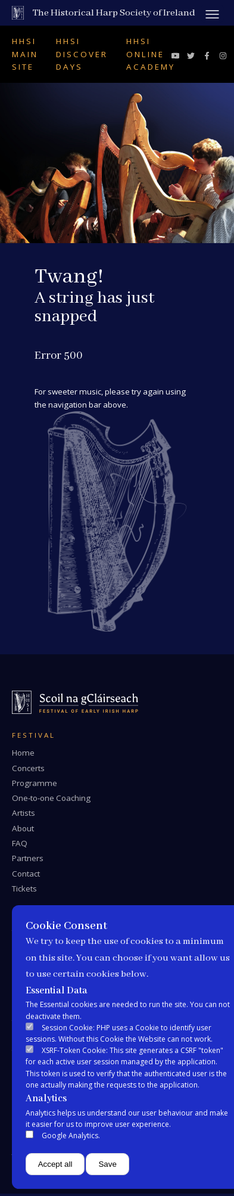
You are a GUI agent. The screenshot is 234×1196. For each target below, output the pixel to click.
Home (23, 752)
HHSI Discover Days (82, 54)
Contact (26, 873)
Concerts (28, 768)
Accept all (55, 1164)
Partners (27, 858)
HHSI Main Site (25, 54)
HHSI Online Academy (150, 54)
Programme (34, 783)
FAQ (19, 843)
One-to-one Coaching (51, 798)
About (23, 828)
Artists (23, 812)
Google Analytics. (71, 1135)
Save (107, 1164)
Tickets (24, 888)
